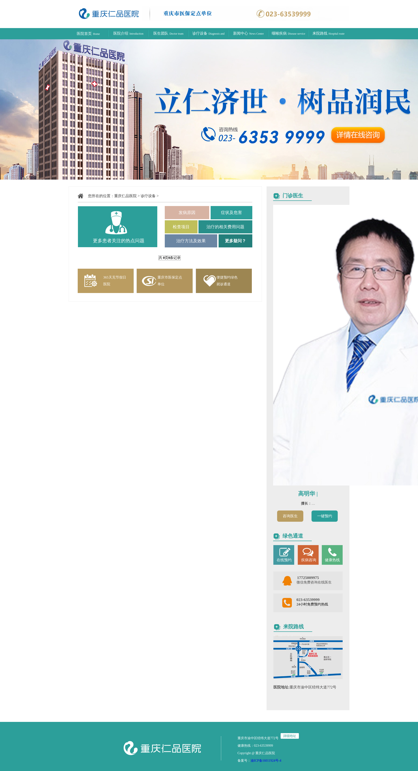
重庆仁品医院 (125, 196)
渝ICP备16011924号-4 (266, 760)
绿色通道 (292, 536)
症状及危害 (231, 212)
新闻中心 (248, 33)
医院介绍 (128, 33)
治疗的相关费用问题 (225, 226)
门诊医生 (292, 196)
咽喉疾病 (288, 33)
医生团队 (168, 33)
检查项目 (181, 226)
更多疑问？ (235, 241)
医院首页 (88, 34)
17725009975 (308, 578)
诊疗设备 (148, 196)
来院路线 (328, 33)
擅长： (306, 503)
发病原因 (187, 212)
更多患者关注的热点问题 (118, 240)
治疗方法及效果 (191, 241)
